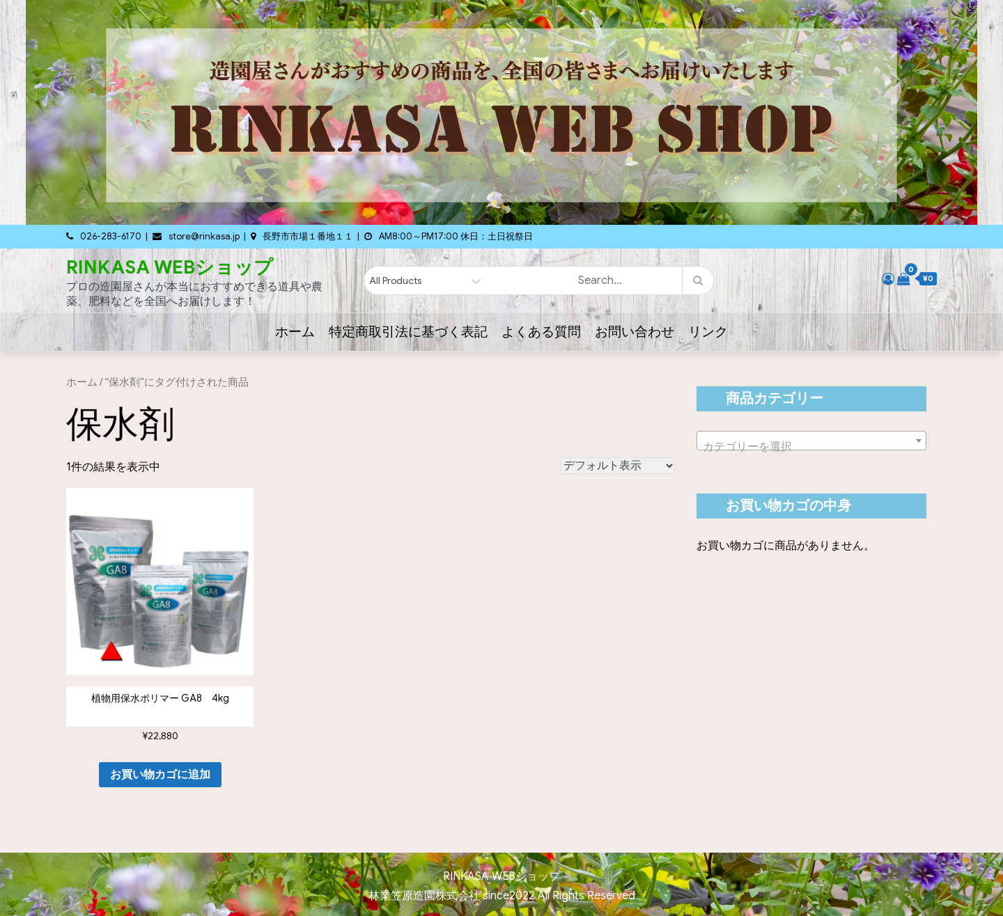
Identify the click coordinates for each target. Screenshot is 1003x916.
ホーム (295, 332)
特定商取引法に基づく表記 (408, 332)
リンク (708, 332)
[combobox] (811, 440)
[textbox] (811, 447)
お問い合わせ (634, 332)
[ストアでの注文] (618, 465)
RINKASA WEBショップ (169, 267)
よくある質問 (541, 332)
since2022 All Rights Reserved (559, 896)
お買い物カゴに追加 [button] (160, 775)
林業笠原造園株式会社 (425, 896)
